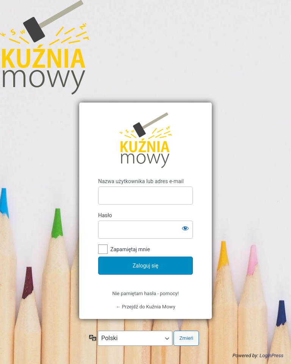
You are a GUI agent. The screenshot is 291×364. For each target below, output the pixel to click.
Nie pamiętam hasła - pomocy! (145, 293)
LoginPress (271, 355)
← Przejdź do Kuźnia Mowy (145, 307)
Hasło (105, 215)
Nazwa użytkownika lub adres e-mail (141, 181)
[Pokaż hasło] (185, 228)
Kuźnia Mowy (146, 140)
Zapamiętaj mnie (130, 249)
